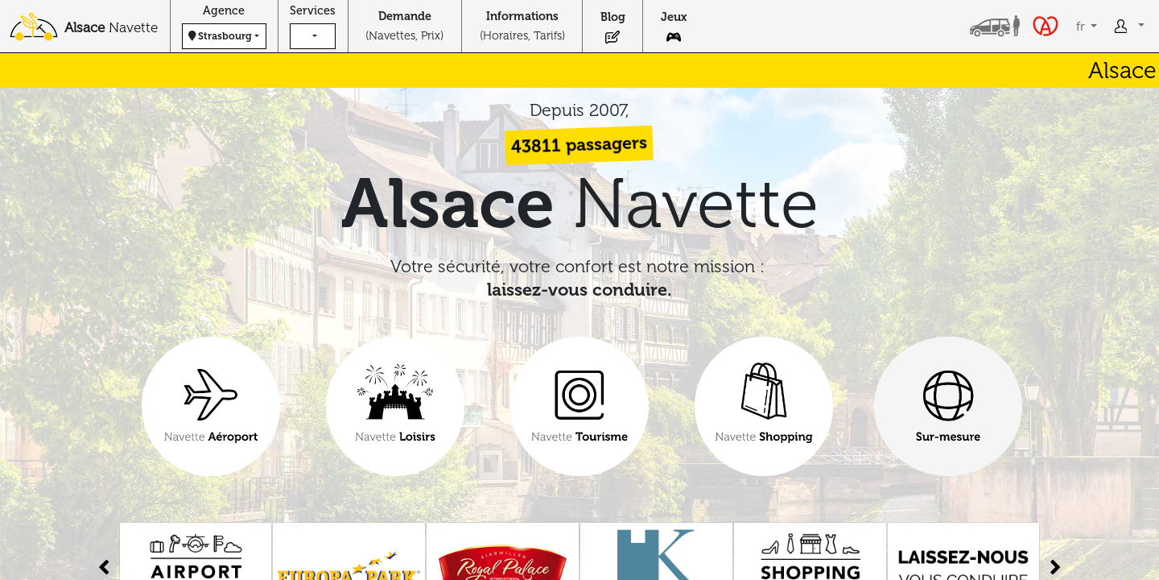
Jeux (674, 17)
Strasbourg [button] (220, 36)
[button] (313, 36)
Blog (612, 17)
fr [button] (1082, 26)
